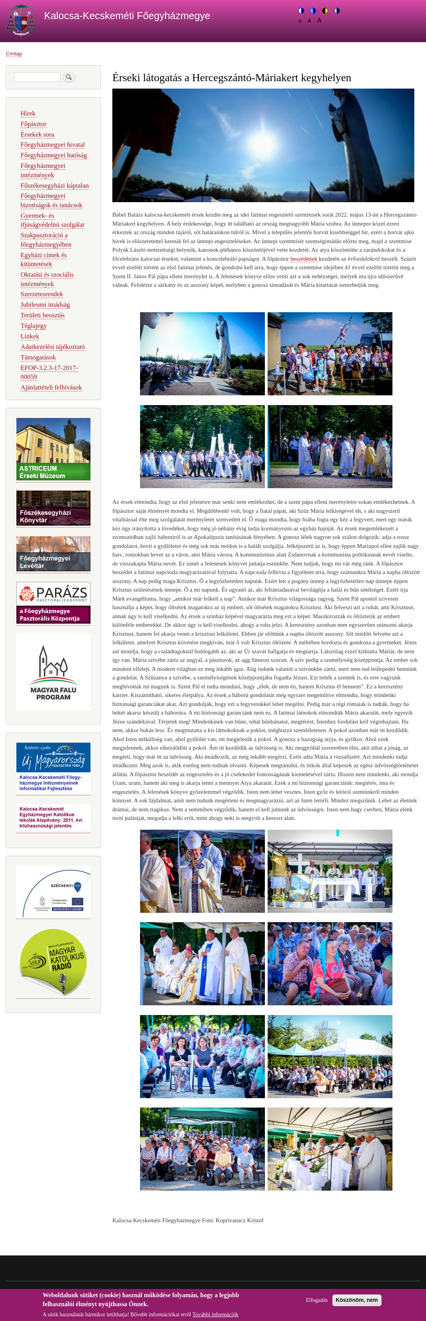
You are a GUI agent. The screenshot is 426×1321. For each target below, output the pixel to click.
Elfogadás (317, 1303)
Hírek (28, 113)
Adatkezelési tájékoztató (53, 346)
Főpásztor (33, 124)
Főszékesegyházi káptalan (55, 185)
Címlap (14, 54)
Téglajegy (34, 325)
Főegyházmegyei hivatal (53, 144)
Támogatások (38, 357)
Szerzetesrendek (42, 294)
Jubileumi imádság (45, 304)
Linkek (30, 336)
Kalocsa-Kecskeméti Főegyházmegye (127, 15)
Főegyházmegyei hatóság (54, 155)
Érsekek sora (37, 134)
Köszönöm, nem (357, 1303)
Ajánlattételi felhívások (51, 387)
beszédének (303, 259)
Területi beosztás (43, 315)
